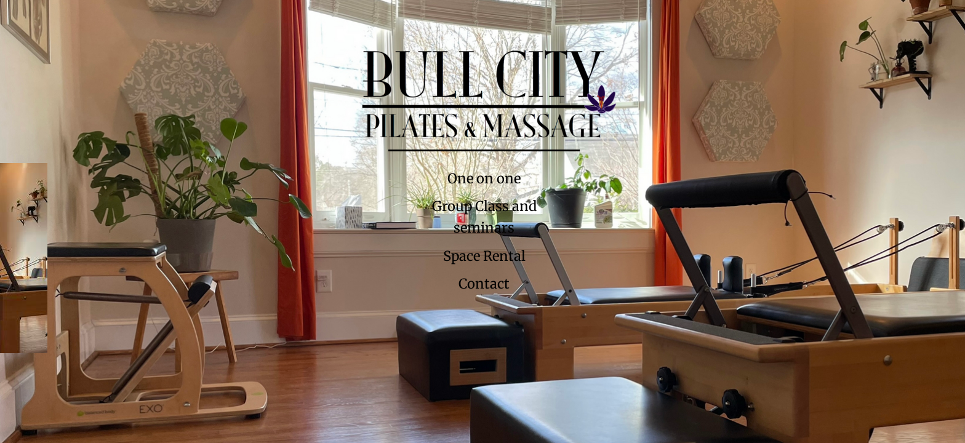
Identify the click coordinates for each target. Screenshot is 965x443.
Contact (484, 283)
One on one (484, 178)
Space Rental (484, 256)
